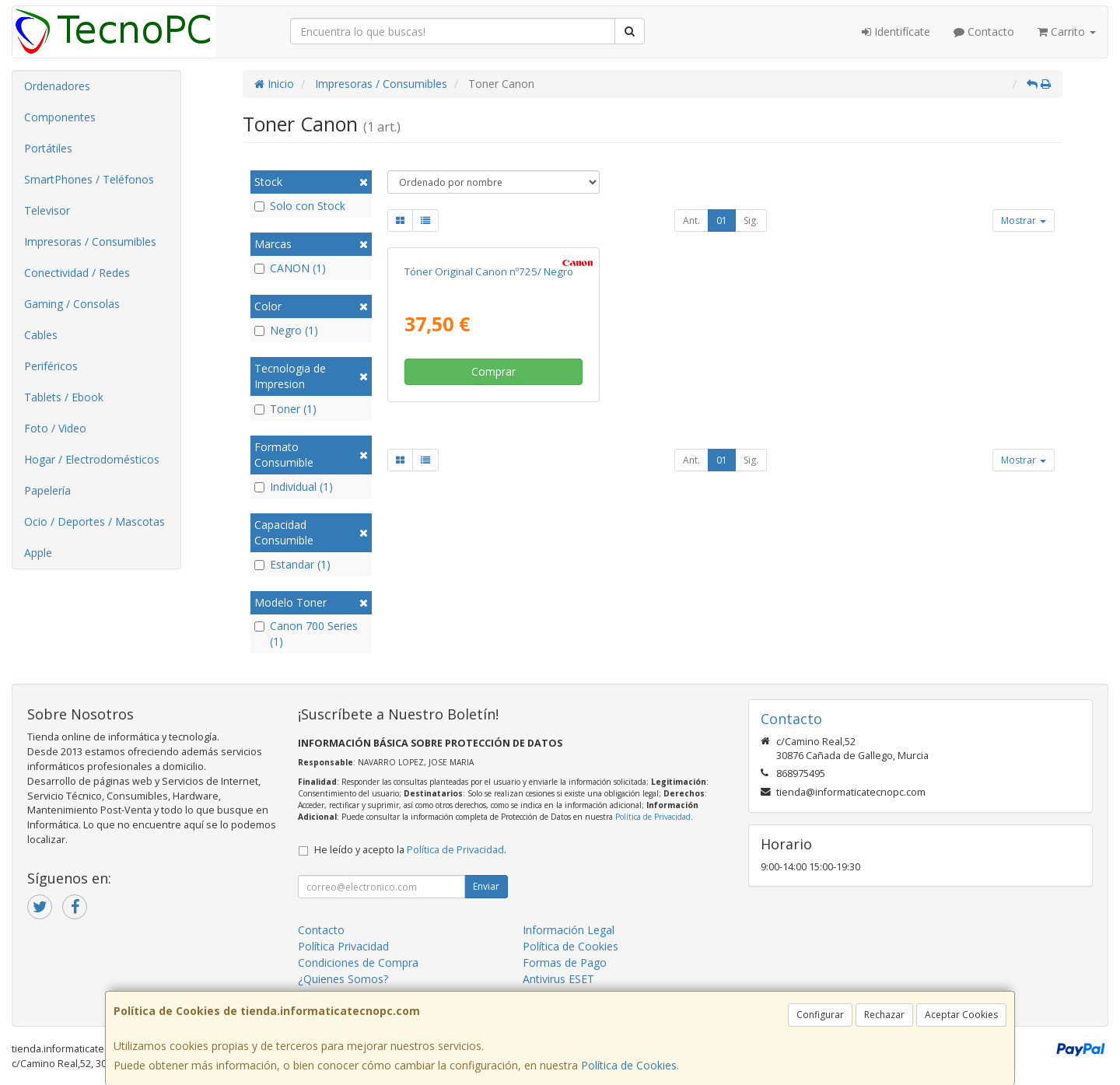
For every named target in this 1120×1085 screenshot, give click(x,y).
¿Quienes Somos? (343, 978)
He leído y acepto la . (410, 849)
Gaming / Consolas (72, 303)
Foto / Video (55, 428)
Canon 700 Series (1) (306, 633)
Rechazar (884, 1014)
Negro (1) (286, 330)
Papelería (47, 490)
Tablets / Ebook (63, 397)
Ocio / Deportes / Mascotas (94, 521)
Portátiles (48, 148)
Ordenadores (57, 86)
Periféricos (51, 366)
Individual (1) (293, 486)
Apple (38, 552)
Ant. (691, 220)
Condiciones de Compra (358, 962)
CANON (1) (290, 268)
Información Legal (568, 929)
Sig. (751, 220)
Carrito (1067, 31)
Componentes (60, 117)
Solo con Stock (299, 205)
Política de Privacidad (653, 816)
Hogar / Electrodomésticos (91, 459)
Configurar (820, 1014)
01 (721, 220)
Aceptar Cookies (961, 1014)
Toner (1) (285, 408)
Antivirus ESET (558, 978)
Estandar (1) (292, 564)
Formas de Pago (565, 962)
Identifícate (896, 31)
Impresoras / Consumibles (90, 241)
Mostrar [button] (1023, 220)
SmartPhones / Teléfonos (89, 179)
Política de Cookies (629, 1065)
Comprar (493, 371)
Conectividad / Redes (77, 272)
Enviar (486, 886)
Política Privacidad (343, 946)
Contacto (984, 31)
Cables (41, 334)
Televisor (47, 210)
